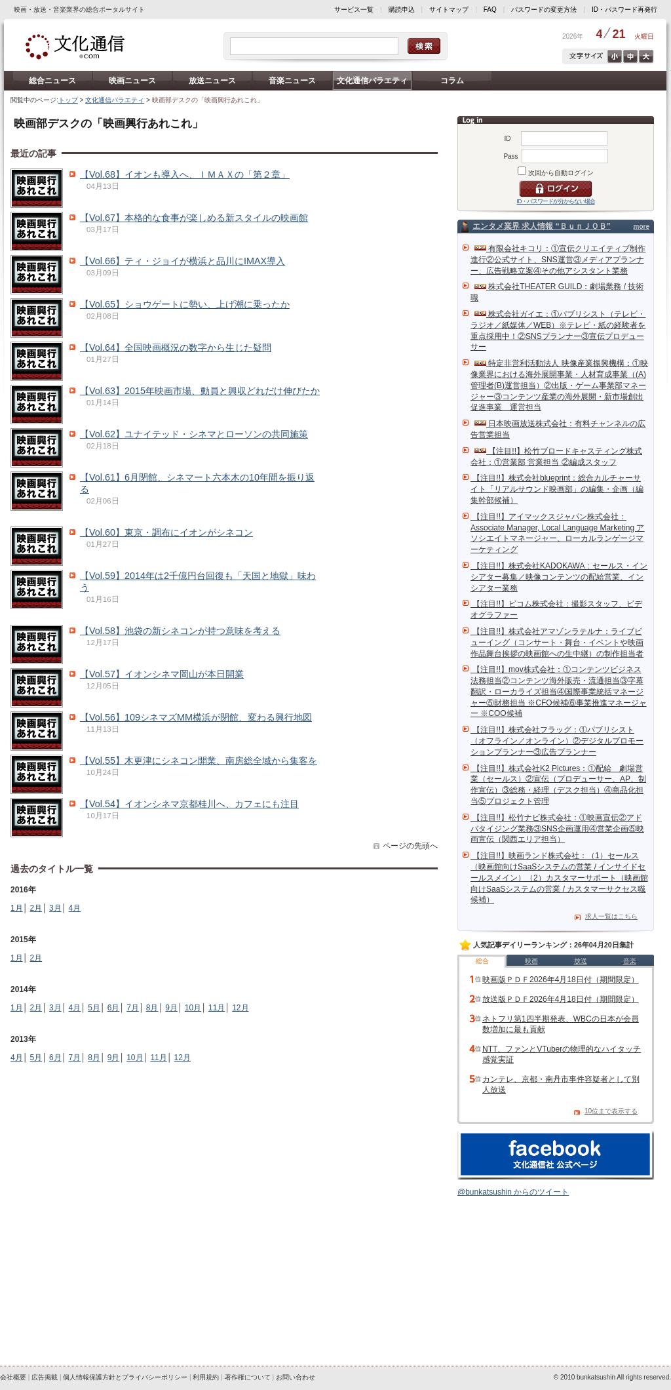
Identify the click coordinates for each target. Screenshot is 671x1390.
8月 (152, 1007)
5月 (94, 1007)
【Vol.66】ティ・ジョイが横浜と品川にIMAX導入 (182, 261)
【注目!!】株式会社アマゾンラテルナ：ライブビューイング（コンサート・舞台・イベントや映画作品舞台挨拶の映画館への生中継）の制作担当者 (556, 642)
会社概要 (13, 1377)
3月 (55, 908)
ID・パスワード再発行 (624, 9)
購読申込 (402, 9)
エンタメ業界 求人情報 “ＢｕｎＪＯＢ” (541, 226)
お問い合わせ (295, 1377)
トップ (68, 100)
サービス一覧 (354, 9)
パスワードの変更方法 (544, 9)
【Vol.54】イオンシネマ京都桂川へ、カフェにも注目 (189, 804)
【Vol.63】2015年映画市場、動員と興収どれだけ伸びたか (200, 391)
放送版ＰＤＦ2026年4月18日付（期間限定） (560, 999)
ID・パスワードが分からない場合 (556, 201)
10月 (193, 1007)
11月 (216, 1007)
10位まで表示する (611, 1111)
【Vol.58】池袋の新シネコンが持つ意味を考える (180, 631)
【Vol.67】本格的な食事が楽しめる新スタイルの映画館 (194, 217)
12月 (240, 1007)
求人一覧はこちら (611, 916)
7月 (132, 1007)
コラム (452, 80)
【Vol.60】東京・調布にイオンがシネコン (166, 532)
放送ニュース (212, 80)
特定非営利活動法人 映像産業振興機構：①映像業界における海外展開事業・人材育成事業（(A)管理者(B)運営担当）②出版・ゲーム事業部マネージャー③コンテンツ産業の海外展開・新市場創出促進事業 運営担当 (559, 385)
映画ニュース (132, 80)
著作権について (248, 1377)
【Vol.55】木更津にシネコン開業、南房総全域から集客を (198, 760)
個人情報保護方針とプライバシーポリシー (125, 1377)
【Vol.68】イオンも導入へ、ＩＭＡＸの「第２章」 (185, 174)
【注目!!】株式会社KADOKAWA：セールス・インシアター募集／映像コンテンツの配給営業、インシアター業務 (558, 577)
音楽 (629, 960)
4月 (75, 908)
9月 (171, 1007)
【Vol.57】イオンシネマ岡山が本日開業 (162, 674)
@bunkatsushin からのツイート (513, 1192)
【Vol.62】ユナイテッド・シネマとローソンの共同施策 (194, 434)
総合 (482, 960)
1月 (16, 908)
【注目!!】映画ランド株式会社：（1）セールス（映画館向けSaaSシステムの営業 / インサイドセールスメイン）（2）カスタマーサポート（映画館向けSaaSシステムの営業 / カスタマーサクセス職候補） (559, 877)
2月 (36, 908)
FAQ (490, 9)
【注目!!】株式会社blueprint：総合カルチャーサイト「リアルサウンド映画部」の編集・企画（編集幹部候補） (556, 489)
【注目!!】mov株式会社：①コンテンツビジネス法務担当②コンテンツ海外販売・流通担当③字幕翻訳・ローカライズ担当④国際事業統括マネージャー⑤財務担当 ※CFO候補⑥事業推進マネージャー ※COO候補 (558, 691)
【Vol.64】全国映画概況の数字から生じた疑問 (175, 347)
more (641, 226)
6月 (113, 1007)
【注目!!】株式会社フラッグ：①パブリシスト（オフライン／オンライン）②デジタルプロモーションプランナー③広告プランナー (556, 741)
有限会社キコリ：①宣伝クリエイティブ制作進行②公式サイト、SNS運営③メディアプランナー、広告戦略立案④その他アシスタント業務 (557, 259)
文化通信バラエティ (372, 80)
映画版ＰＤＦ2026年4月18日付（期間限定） (560, 979)
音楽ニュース (292, 80)
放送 (580, 960)
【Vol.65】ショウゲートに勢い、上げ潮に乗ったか (185, 304)
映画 (531, 960)
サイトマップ (449, 9)
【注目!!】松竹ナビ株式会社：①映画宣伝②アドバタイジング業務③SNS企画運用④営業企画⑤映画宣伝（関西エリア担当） (557, 828)
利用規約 (206, 1377)
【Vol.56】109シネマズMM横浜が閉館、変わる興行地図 (196, 717)
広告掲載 (44, 1377)
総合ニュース (52, 80)
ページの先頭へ (410, 845)
